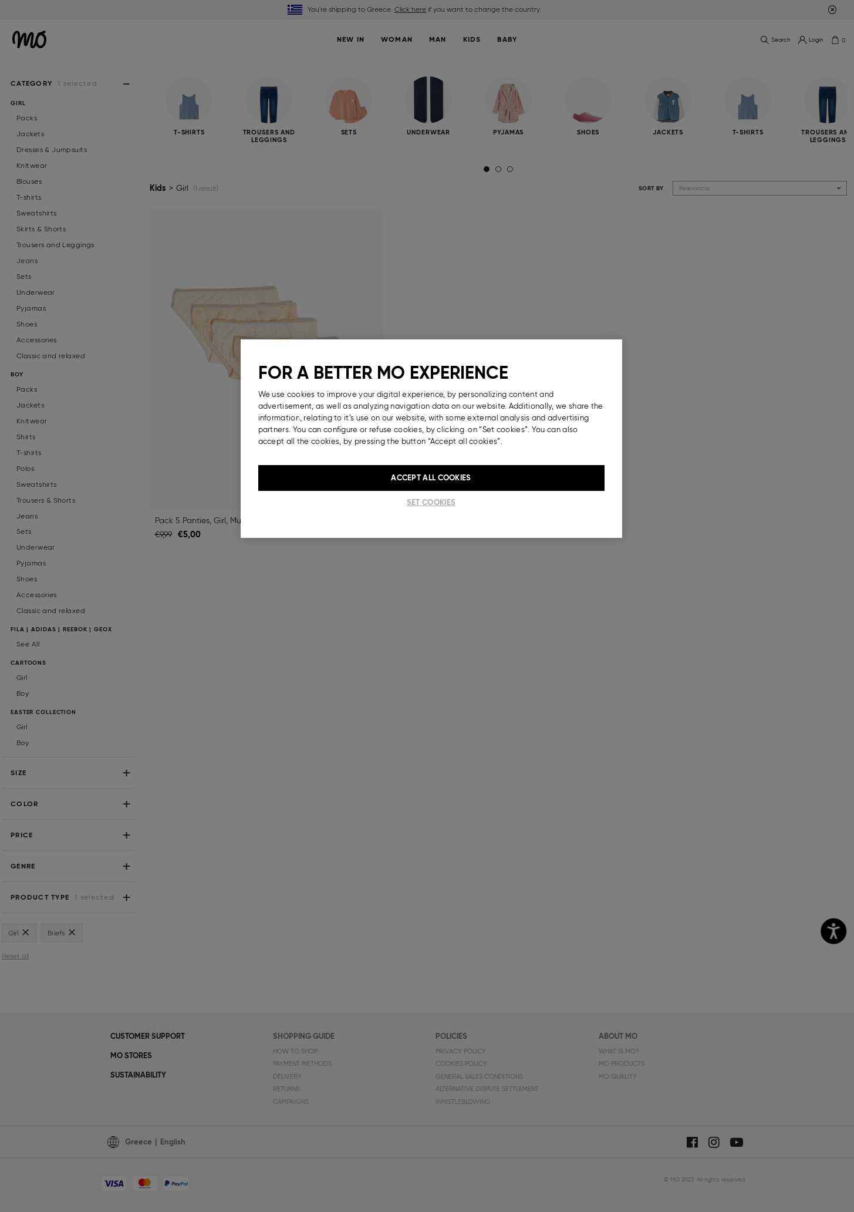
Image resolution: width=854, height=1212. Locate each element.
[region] (431, 438)
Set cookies (431, 502)
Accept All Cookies (431, 478)
